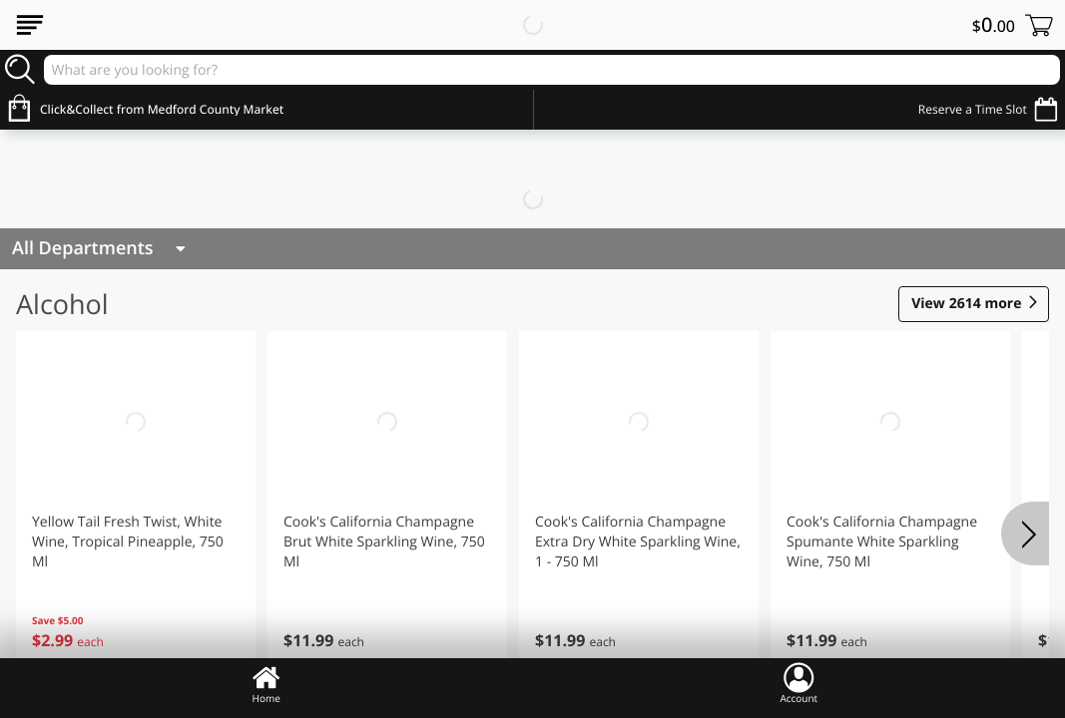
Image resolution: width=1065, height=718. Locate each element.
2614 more (966, 304)
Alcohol (62, 303)
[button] (136, 507)
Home (266, 683)
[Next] (1025, 533)
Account (798, 683)
